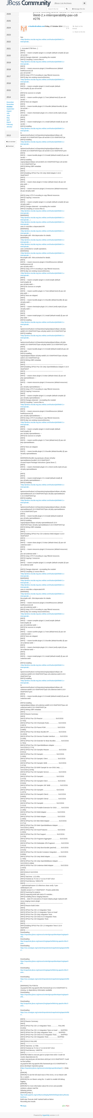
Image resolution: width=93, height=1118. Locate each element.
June (8, 115)
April (8, 120)
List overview (10, 141)
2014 (9, 97)
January (9, 127)
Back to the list (78, 32)
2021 (9, 49)
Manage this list (78, 9)
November (10, 104)
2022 (9, 42)
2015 (9, 90)
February (10, 124)
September (10, 109)
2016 (9, 83)
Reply (23, 1106)
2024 (9, 28)
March (9, 122)
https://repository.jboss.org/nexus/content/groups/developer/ (41, 1068)
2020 (9, 55)
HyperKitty (46, 1115)
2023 (9, 35)
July (8, 113)
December (10, 102)
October (10, 107)
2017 (9, 76)
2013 (9, 135)
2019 (9, 62)
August (9, 111)
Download (10, 146)
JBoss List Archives (39, 3)
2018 (9, 69)
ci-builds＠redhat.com (36, 26)
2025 (9, 21)
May (8, 118)
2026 (9, 14)
